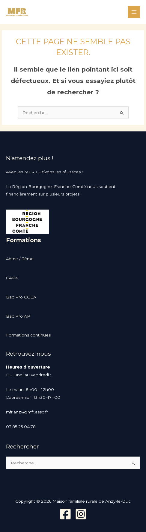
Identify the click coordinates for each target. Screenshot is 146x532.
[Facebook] (65, 514)
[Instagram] (81, 514)
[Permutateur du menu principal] (134, 12)
